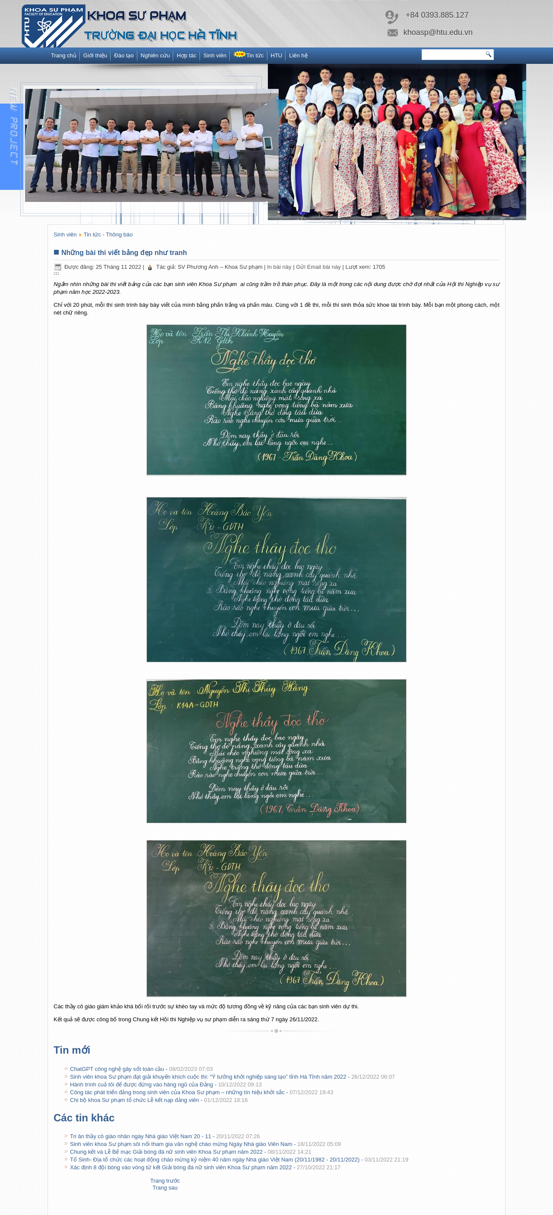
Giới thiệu (95, 55)
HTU (277, 55)
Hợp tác (187, 55)
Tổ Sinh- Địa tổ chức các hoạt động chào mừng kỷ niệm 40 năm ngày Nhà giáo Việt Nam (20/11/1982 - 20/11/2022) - (239, 1159)
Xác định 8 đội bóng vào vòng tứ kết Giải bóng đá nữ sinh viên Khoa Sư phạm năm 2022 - (205, 1167)
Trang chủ (63, 55)
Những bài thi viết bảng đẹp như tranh (124, 252)
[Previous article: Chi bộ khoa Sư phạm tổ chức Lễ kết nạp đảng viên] (165, 1180)
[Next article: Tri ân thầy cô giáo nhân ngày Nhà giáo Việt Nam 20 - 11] (165, 1187)
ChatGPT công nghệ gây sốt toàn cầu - (141, 1069)
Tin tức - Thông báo (108, 234)
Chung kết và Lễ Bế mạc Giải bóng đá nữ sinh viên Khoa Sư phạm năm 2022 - (190, 1152)
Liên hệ (298, 55)
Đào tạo (123, 55)
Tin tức (248, 55)
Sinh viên (214, 55)
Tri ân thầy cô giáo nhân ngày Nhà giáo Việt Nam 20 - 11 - (165, 1136)
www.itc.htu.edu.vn (285, 1209)
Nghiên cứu (155, 55)
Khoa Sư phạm (136, 16)
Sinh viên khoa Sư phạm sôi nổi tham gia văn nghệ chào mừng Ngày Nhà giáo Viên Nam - (205, 1144)
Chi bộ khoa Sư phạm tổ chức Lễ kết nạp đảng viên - (159, 1100)
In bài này (280, 267)
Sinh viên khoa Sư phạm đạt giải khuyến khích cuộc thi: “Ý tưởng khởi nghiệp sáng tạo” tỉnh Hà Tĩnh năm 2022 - (232, 1076)
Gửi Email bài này (319, 267)
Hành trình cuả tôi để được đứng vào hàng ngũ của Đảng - (166, 1084)
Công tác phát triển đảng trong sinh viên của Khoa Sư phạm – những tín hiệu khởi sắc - (202, 1092)
